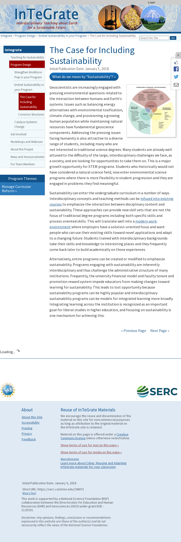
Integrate (6, 35)
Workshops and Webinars (27, 142)
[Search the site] (154, 38)
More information (70, 459)
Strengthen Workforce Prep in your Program (28, 74)
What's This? (29, 493)
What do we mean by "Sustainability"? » (84, 76)
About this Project (22, 149)
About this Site (32, 417)
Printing (27, 428)
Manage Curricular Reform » (16, 188)
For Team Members (23, 164)
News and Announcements (27, 157)
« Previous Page (133, 330)
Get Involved (18, 134)
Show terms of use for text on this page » (90, 445)
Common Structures (31, 114)
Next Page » (159, 330)
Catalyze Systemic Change (25, 124)
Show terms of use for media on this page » (91, 452)
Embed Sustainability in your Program (63, 35)
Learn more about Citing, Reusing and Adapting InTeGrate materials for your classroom (94, 465)
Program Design (25, 35)
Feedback (29, 439)
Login (151, 2)
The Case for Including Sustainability (28, 102)
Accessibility (31, 422)
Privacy (27, 433)
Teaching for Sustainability (27, 57)
